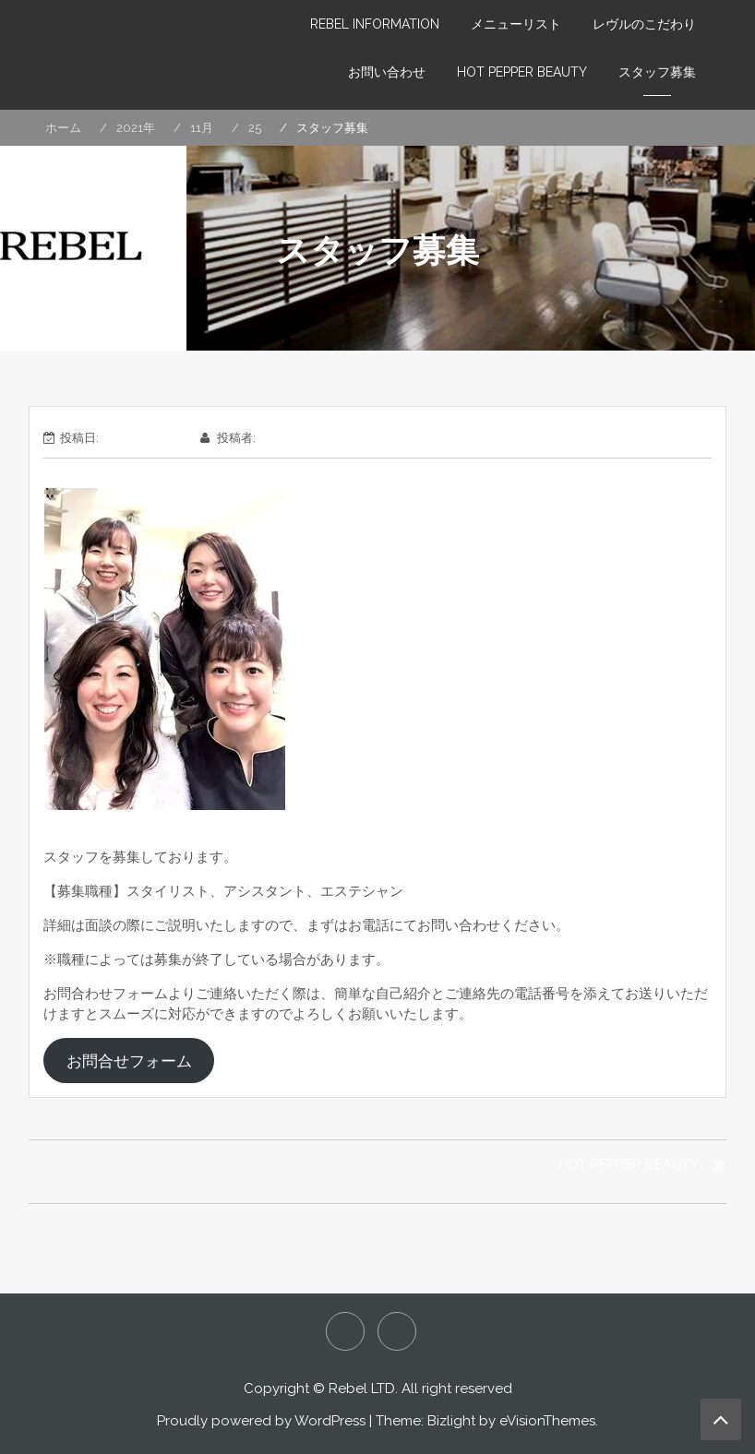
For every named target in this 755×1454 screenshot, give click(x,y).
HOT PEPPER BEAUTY (522, 72)
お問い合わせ (386, 72)
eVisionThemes (547, 1420)
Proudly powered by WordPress (261, 1420)
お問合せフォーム (129, 1061)
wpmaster (288, 438)
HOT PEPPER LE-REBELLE (397, 1331)
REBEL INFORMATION (374, 24)
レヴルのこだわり (644, 24)
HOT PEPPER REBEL (345, 1331)
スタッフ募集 (657, 72)
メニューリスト (516, 24)
